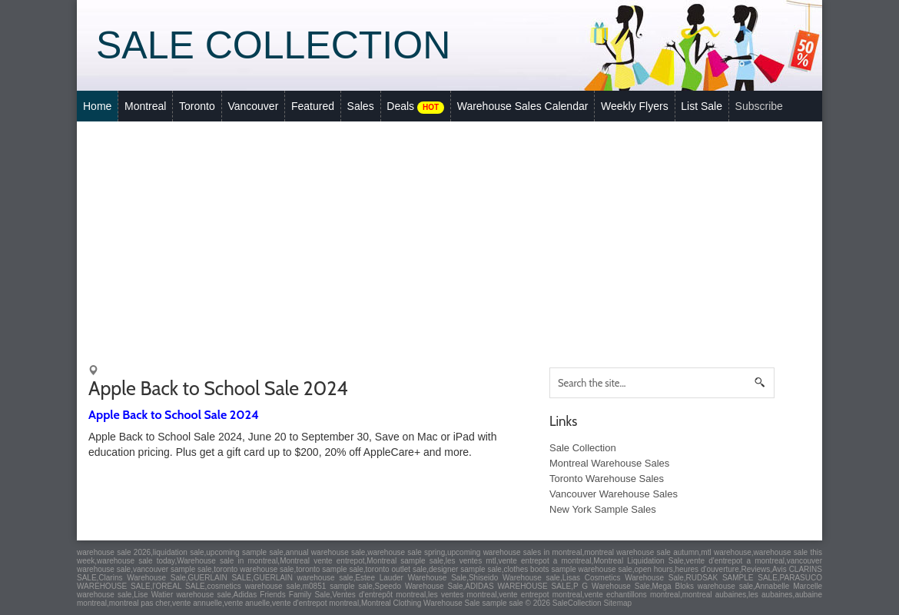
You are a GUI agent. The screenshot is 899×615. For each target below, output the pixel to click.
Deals (415, 107)
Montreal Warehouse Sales (609, 463)
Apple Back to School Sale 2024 (173, 414)
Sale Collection (273, 45)
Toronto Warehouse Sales (606, 478)
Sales (360, 106)
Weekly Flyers (634, 106)
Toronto (197, 106)
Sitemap (617, 603)
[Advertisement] (449, 236)
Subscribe (759, 106)
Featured (312, 106)
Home (97, 106)
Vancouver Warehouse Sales (613, 494)
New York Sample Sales (602, 509)
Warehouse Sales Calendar (523, 106)
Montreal (145, 106)
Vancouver (252, 106)
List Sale (701, 106)
